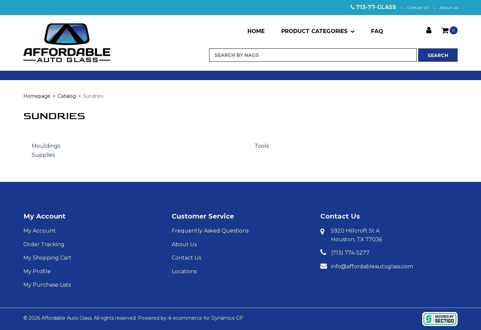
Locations (184, 271)
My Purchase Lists (47, 285)
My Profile (37, 271)
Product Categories (317, 31)
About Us (449, 7)
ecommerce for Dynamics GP (208, 318)
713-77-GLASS (376, 7)
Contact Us (418, 7)
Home (256, 31)
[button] (450, 30)
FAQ (377, 31)
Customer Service (203, 216)
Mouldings (46, 146)
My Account (44, 216)
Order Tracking (43, 244)
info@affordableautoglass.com (372, 266)
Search (438, 55)
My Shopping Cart (47, 258)
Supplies (43, 155)
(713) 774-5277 (350, 253)
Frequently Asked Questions (210, 231)
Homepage (36, 96)
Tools (262, 146)
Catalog (67, 96)
